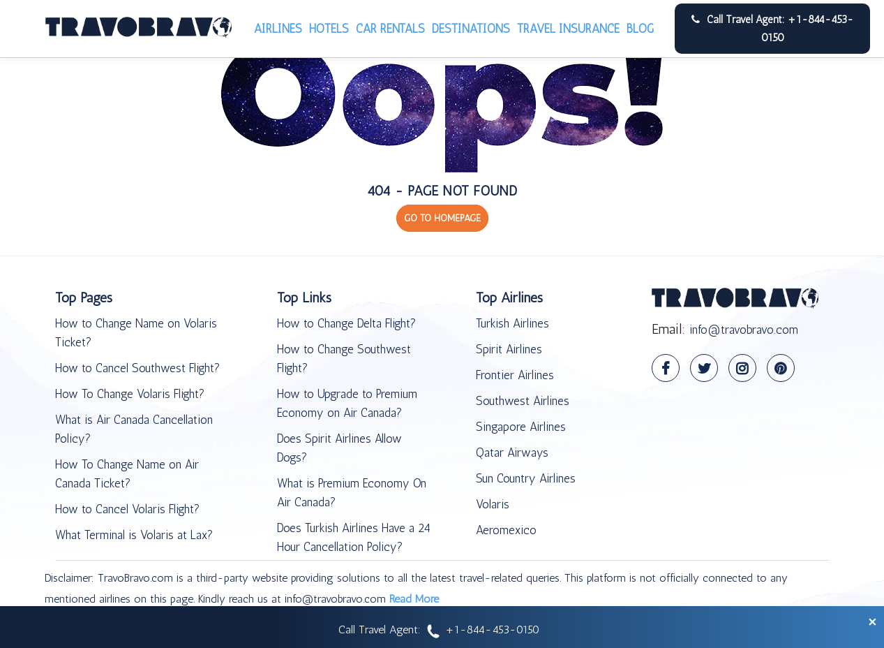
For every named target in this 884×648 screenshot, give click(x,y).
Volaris (492, 504)
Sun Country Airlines (526, 478)
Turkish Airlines (512, 323)
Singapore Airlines (521, 427)
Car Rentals (390, 29)
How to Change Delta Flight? (346, 323)
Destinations (471, 29)
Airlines (278, 29)
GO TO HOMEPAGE (442, 218)
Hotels (329, 29)
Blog (640, 29)
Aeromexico (506, 530)
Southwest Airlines (522, 401)
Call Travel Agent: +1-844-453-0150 (772, 28)
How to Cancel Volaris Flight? (127, 509)
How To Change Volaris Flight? (129, 394)
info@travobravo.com (743, 330)
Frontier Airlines (515, 375)
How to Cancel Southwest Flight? (137, 368)
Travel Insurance (568, 29)
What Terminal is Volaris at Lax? (134, 535)
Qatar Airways (512, 452)
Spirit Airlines (509, 349)
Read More (414, 598)
